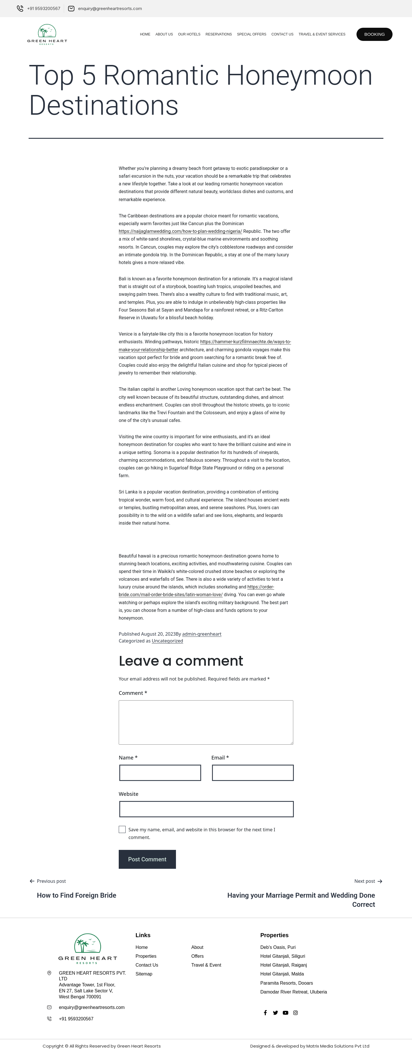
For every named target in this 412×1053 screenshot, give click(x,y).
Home (143, 34)
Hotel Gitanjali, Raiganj (283, 965)
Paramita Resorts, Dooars (286, 983)
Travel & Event (206, 965)
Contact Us (280, 34)
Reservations (216, 34)
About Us (162, 34)
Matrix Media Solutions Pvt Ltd (337, 1046)
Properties (146, 956)
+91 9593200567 (76, 1018)
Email (220, 757)
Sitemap (144, 973)
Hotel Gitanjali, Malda (282, 973)
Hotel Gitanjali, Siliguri (282, 956)
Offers (197, 956)
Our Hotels (187, 34)
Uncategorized (167, 641)
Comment (133, 692)
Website (128, 793)
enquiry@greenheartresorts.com (92, 1007)
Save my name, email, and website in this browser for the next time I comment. (201, 833)
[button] (373, 34)
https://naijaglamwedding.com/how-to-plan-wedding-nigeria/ (180, 231)
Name (128, 757)
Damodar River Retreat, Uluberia (293, 991)
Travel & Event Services (319, 34)
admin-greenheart (201, 634)
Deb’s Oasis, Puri (278, 947)
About (197, 947)
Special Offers (249, 34)
